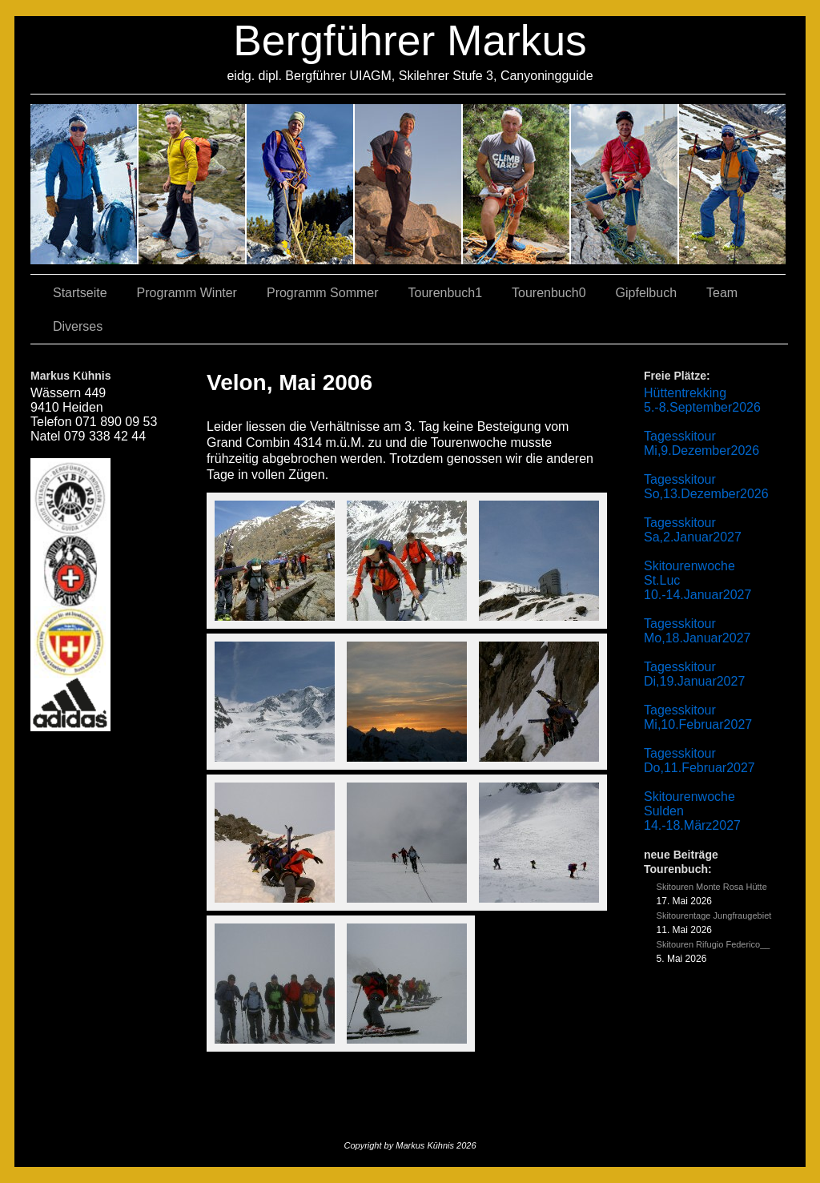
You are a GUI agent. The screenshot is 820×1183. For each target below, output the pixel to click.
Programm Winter (187, 293)
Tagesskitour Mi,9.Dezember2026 (701, 443)
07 (301, 184)
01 (517, 184)
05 (625, 184)
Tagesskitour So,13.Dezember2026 (706, 487)
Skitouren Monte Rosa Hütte (712, 886)
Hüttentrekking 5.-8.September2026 (702, 400)
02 (84, 184)
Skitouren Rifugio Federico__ (713, 944)
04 (409, 184)
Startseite (80, 293)
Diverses (77, 326)
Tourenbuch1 (445, 293)
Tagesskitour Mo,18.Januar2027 (697, 631)
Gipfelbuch (646, 293)
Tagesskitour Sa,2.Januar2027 (693, 530)
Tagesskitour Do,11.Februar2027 (699, 760)
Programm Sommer (323, 293)
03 (193, 184)
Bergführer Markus (410, 40)
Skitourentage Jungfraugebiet (714, 915)
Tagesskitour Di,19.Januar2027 (694, 674)
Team (722, 293)
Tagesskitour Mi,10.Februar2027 (698, 717)
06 (732, 184)
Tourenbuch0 (549, 293)
